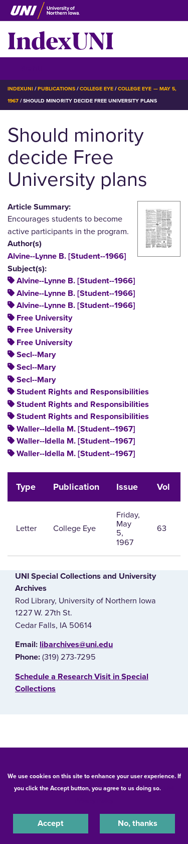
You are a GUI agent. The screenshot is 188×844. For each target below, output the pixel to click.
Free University (44, 318)
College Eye (96, 88)
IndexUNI (61, 39)
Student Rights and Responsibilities (83, 392)
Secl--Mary (36, 355)
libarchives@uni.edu (76, 645)
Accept (51, 823)
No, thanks (137, 823)
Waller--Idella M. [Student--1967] (76, 429)
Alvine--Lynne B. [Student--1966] (67, 256)
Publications (56, 88)
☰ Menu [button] (25, 68)
